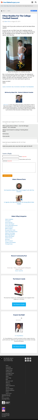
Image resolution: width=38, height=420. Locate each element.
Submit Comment (7, 177)
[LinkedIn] (28, 363)
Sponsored (18, 322)
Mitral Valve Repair (9, 238)
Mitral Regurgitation (10, 236)
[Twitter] (28, 360)
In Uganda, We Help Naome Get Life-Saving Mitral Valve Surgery (19, 204)
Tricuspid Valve (9, 246)
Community (8, 369)
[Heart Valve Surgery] (34, 10)
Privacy (7, 393)
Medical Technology (10, 235)
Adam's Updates (12, 6)
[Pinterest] (30, 363)
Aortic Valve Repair (9, 226)
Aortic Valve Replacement (11, 227)
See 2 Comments (16, 87)
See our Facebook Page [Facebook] (8, 362)
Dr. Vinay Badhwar (19, 337)
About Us (8, 384)
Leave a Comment (7, 87)
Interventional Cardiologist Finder (10, 374)
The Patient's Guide (19, 306)
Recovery (7, 241)
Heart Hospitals (9, 376)
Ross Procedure (9, 243)
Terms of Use (8, 395)
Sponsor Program (9, 390)
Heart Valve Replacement (11, 233)
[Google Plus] (25, 363)
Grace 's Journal (19, 272)
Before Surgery (8, 230)
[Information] (21, 322)
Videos (7, 378)
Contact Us (8, 386)
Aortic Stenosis (8, 224)
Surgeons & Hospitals (10, 244)
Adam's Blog (6, 6)
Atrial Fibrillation (9, 229)
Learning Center (9, 370)
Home (2, 6)
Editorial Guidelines (10, 392)
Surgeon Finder (9, 372)
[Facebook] (25, 360)
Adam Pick (7, 21)
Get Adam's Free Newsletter (27, 87)
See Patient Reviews (19, 348)
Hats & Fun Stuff (9, 383)
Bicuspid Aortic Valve (10, 232)
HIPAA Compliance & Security (10, 388)
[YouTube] (30, 360)
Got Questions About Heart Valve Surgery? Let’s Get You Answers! (19, 192)
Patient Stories (8, 239)
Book (7, 381)
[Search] (36, 2)
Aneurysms (8, 222)
